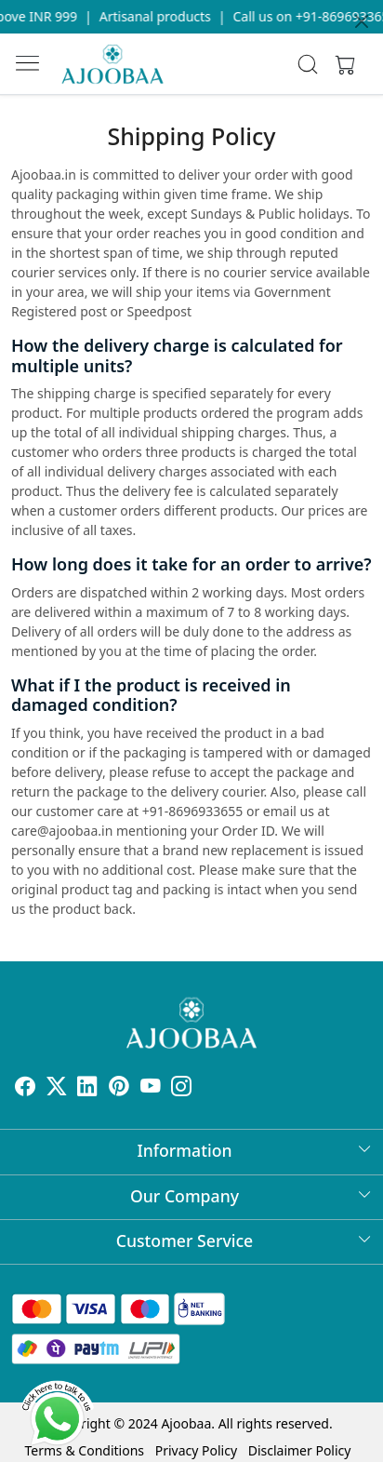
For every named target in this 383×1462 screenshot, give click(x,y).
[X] (57, 1088)
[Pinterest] (119, 1088)
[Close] (361, 21)
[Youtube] (151, 1088)
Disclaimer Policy (299, 1450)
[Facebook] (25, 1088)
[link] (308, 64)
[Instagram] (181, 1088)
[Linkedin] (87, 1088)
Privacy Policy (196, 1450)
